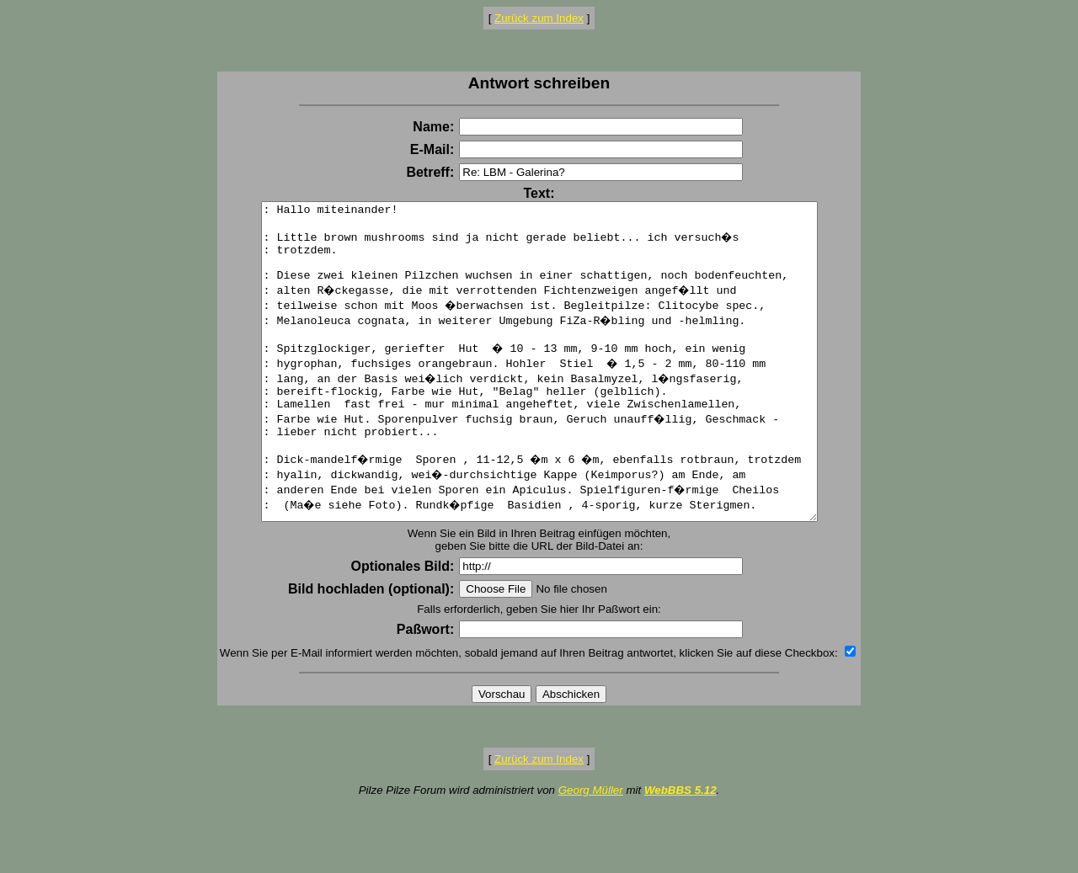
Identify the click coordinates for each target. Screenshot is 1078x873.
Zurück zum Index (539, 18)
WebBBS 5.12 (680, 853)
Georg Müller (590, 853)
